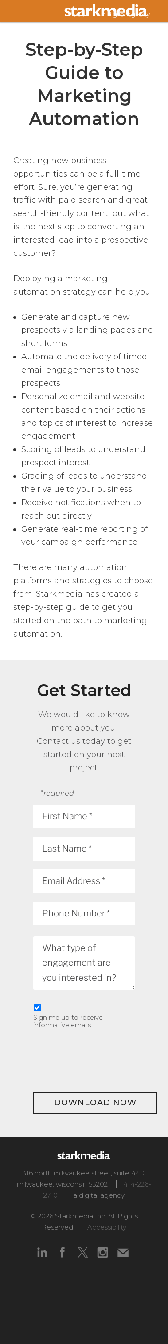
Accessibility (106, 1227)
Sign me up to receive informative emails (68, 1021)
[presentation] (100, 1059)
